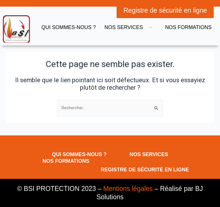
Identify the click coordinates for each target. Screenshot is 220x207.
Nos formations (188, 27)
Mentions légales (128, 188)
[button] (165, 10)
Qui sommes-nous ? (68, 27)
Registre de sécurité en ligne (145, 169)
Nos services (130, 27)
